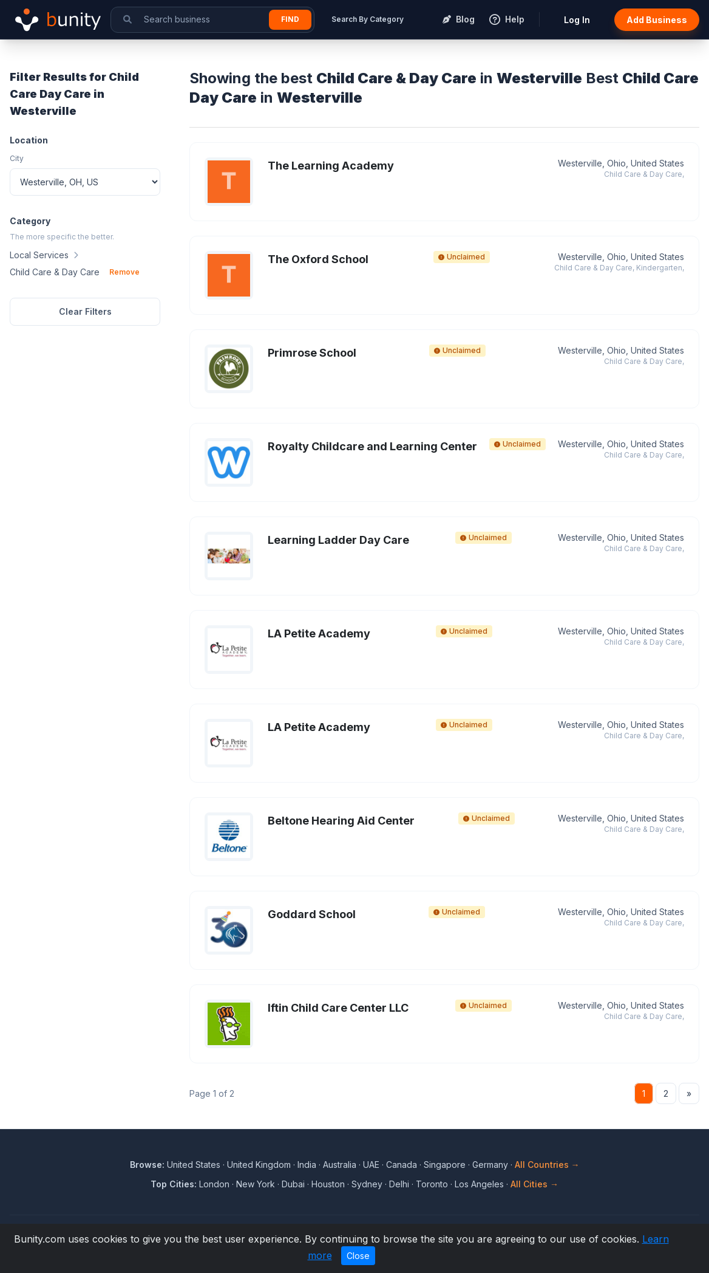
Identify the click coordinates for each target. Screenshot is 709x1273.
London (214, 1184)
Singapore (445, 1164)
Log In (577, 20)
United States (193, 1164)
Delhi (399, 1184)
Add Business (656, 20)
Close (358, 1256)
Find (290, 19)
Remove (124, 271)
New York (255, 1184)
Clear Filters (85, 311)
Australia (339, 1164)
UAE (371, 1164)
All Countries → (547, 1164)
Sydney (366, 1184)
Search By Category (367, 19)
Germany (490, 1164)
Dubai (293, 1184)
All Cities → (534, 1184)
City (17, 158)
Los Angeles (479, 1184)
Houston (328, 1184)
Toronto (432, 1184)
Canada (401, 1164)
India (306, 1164)
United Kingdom (259, 1164)
